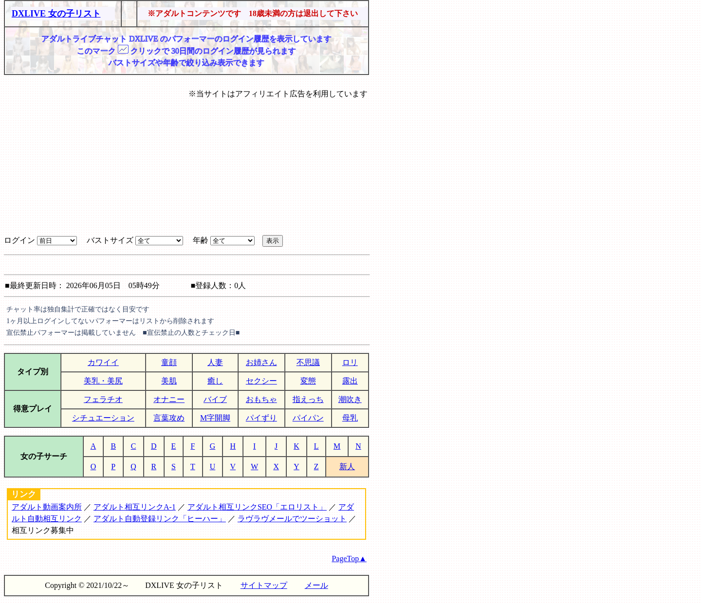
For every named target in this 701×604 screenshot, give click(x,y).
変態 (308, 381)
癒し (215, 381)
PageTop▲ (349, 558)
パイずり (261, 418)
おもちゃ (261, 399)
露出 (350, 381)
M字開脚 (215, 418)
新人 (347, 466)
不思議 (308, 362)
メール (316, 585)
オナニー (168, 399)
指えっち (308, 399)
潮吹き (350, 399)
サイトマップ (263, 585)
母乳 (350, 418)
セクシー (261, 381)
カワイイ (103, 362)
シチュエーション (103, 418)
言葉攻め (168, 418)
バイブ (215, 399)
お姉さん (261, 362)
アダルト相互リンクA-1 (134, 507)
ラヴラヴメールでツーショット (292, 518)
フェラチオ (103, 399)
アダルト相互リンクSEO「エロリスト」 (257, 507)
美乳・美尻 (103, 381)
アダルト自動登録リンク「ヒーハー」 (159, 518)
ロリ (350, 362)
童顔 (169, 362)
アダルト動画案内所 (47, 507)
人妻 (215, 362)
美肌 (169, 381)
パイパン (308, 418)
